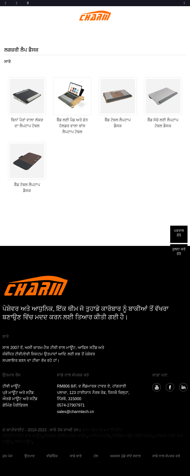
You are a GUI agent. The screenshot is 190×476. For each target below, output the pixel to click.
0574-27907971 (71, 405)
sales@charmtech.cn (75, 412)
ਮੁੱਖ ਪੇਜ (7, 456)
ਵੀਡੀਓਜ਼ (52, 456)
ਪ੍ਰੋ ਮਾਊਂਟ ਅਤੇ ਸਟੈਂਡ (18, 392)
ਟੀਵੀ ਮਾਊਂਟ (11, 386)
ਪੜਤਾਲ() (179, 233)
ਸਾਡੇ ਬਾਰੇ (76, 456)
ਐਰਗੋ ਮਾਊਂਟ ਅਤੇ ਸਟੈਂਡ (19, 399)
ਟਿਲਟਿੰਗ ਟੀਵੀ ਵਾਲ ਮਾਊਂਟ (22, 436)
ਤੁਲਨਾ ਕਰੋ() (179, 251)
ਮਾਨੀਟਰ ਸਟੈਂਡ (99, 436)
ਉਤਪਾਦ (29, 456)
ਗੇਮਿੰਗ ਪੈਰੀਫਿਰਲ (15, 405)
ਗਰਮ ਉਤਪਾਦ (92, 430)
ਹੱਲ (96, 456)
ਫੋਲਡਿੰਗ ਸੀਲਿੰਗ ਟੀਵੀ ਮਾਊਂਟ (65, 436)
